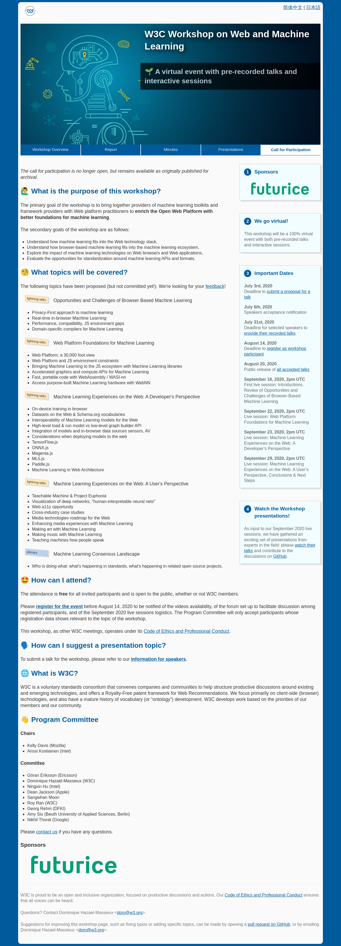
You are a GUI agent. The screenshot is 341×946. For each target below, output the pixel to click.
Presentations (230, 149)
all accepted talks (293, 369)
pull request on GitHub (269, 924)
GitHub (280, 556)
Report (111, 149)
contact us (46, 832)
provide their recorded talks (269, 333)
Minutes (171, 149)
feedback (214, 286)
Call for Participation (291, 149)
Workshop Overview (51, 149)
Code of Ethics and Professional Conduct (186, 631)
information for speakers (158, 659)
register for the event (59, 606)
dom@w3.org (129, 912)
